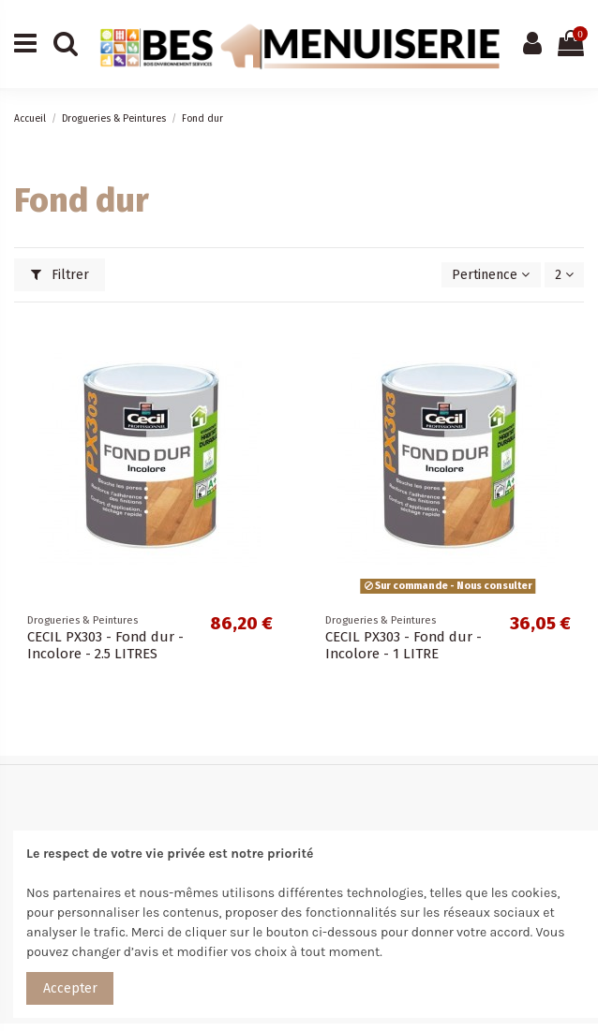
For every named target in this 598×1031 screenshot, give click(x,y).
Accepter (70, 988)
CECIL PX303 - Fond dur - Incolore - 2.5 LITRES (105, 645)
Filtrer (60, 275)
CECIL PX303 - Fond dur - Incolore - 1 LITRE (403, 645)
